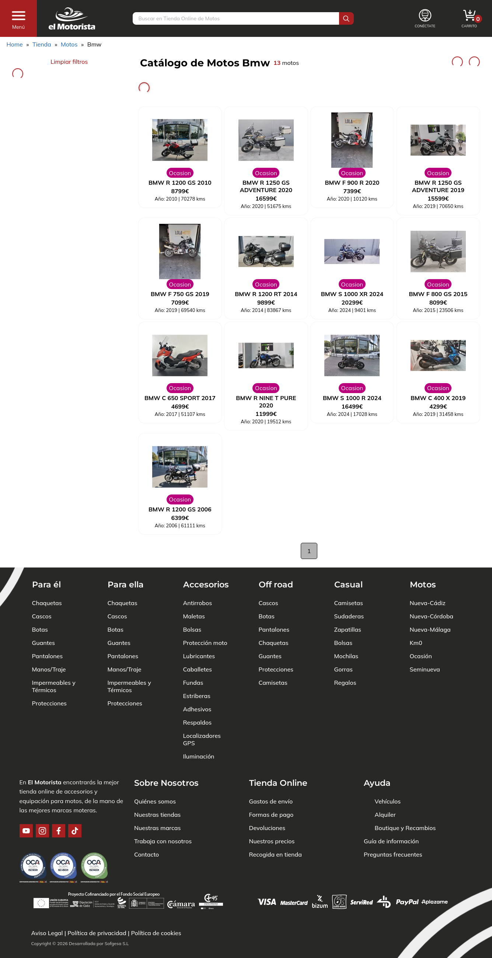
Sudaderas (349, 616)
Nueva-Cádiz (428, 603)
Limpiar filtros (69, 61)
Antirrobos (197, 603)
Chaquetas (47, 603)
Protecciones (49, 703)
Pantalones (47, 656)
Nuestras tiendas (157, 814)
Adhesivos (197, 709)
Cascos (42, 616)
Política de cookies (156, 933)
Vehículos (388, 801)
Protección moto (205, 642)
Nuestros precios (272, 841)
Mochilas (346, 656)
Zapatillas (347, 629)
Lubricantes (199, 656)
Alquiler (385, 814)
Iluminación (198, 756)
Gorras (343, 669)
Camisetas (273, 682)
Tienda (41, 44)
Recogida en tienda (275, 854)
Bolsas (192, 629)
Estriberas (197, 696)
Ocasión (421, 656)
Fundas (193, 682)
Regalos (345, 682)
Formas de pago (271, 814)
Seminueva (425, 669)
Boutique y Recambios (405, 828)
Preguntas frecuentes (393, 854)
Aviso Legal (47, 933)
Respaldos (197, 722)
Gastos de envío (271, 801)
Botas (40, 629)
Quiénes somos (155, 801)
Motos (69, 44)
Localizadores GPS (202, 739)
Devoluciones (267, 828)
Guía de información (391, 841)
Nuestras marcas (157, 828)
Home (15, 44)
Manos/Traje (49, 669)
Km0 (416, 642)
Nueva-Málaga (430, 629)
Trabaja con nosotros (163, 841)
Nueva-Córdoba (432, 616)
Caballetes (197, 669)
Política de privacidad (96, 933)
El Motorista (44, 782)
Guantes (43, 642)
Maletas (194, 616)
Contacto (146, 854)
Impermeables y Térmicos (54, 686)
